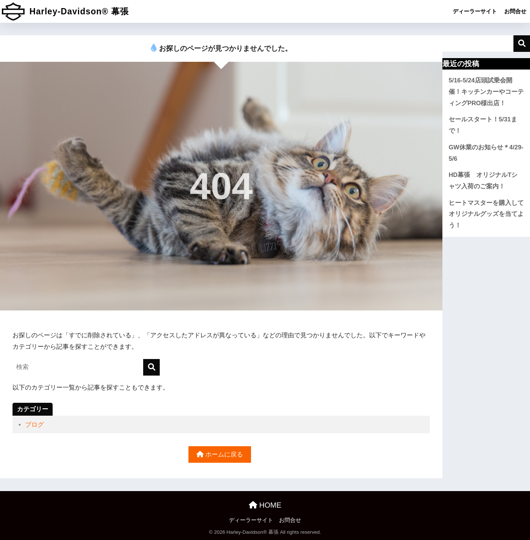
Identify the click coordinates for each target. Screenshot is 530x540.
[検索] (151, 367)
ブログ (34, 424)
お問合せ (515, 11)
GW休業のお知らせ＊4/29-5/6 (486, 153)
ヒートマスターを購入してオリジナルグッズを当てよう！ (486, 214)
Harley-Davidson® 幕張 (65, 11)
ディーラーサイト (475, 11)
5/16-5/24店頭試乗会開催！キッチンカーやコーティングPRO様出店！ (486, 91)
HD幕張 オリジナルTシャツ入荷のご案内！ (483, 180)
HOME (265, 505)
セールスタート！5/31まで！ (483, 125)
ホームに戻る (220, 454)
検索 (521, 43)
